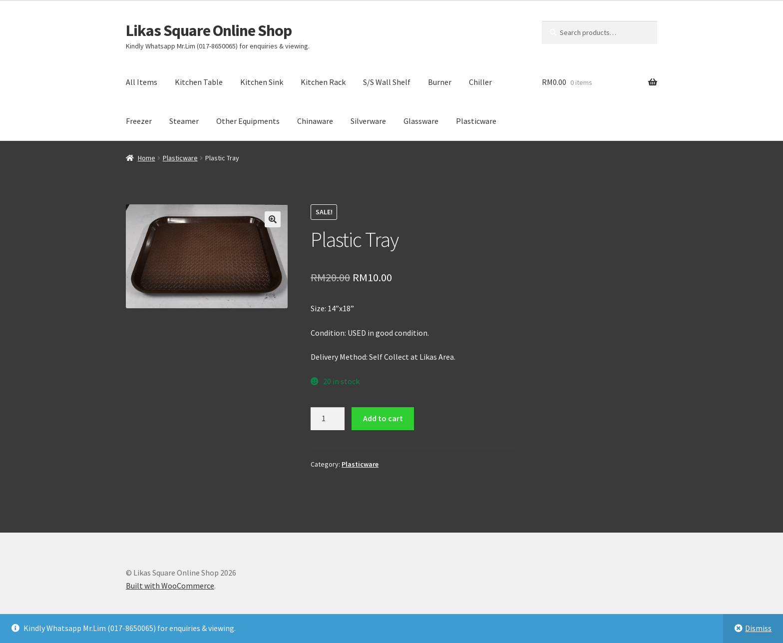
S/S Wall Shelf (386, 82)
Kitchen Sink (261, 82)
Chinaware (315, 121)
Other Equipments (248, 121)
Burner (439, 82)
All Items (141, 82)
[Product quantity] (328, 418)
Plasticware (476, 121)
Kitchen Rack (323, 82)
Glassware (420, 121)
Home (146, 157)
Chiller (480, 82)
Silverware (368, 121)
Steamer (184, 121)
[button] (273, 219)
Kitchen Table (199, 82)
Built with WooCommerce (170, 586)
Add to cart (383, 418)
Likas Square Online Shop (209, 30)
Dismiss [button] (758, 628)
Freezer (139, 121)
